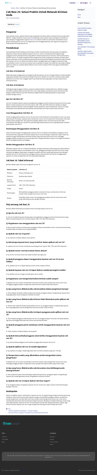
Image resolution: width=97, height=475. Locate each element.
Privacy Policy (54, 442)
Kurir (79, 15)
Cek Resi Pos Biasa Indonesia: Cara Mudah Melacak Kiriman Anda (85, 34)
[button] (77, 3)
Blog (3, 442)
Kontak (52, 439)
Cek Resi (74, 3)
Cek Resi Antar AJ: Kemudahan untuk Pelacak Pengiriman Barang (84, 41)
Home (13, 8)
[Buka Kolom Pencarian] (90, 3)
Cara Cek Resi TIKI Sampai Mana (86, 48)
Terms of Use (91, 470)
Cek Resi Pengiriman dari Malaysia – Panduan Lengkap (23, 411)
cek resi (32, 40)
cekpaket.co (23, 470)
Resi (17, 8)
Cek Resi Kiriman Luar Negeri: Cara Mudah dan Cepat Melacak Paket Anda (28, 413)
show (17, 24)
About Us (52, 437)
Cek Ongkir (84, 3)
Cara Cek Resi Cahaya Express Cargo (84, 29)
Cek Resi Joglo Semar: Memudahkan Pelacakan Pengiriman (85, 53)
